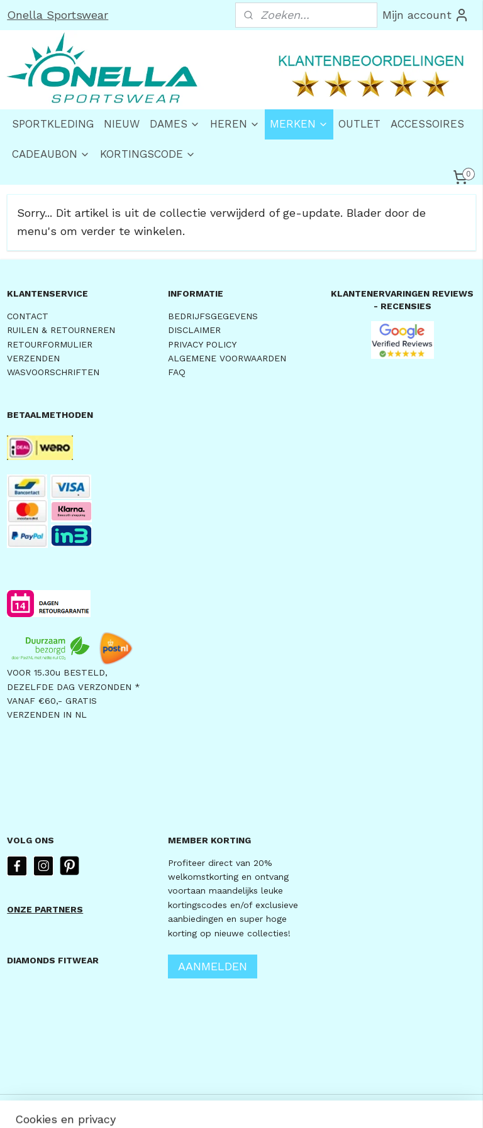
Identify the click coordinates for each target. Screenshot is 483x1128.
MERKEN (299, 124)
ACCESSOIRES (427, 124)
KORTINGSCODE (148, 154)
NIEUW (122, 124)
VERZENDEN (33, 358)
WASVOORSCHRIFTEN (53, 372)
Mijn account (425, 15)
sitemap (206, 1105)
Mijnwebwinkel (394, 1105)
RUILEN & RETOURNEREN (61, 330)
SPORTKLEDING (53, 124)
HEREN (235, 124)
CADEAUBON (51, 154)
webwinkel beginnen (280, 1105)
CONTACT (27, 316)
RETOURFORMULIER (49, 344)
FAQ (177, 372)
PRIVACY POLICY (202, 344)
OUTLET (359, 124)
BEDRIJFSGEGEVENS (213, 316)
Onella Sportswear (57, 14)
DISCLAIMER (194, 330)
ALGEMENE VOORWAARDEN (227, 358)
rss (232, 1105)
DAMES (175, 124)
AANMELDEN (212, 966)
